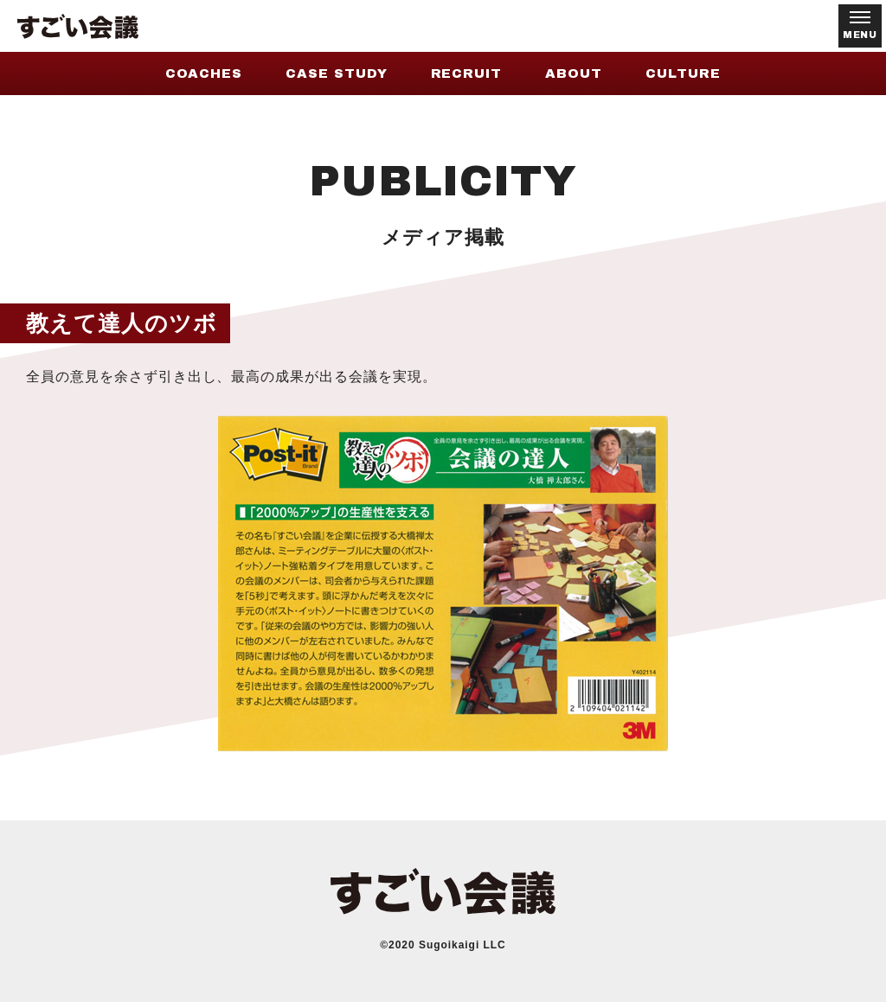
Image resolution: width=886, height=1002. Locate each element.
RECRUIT (467, 73)
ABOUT (573, 73)
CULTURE (683, 73)
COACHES (203, 73)
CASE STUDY (337, 73)
